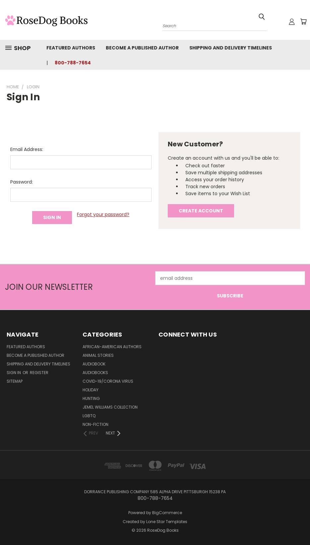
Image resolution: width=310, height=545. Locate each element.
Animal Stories (98, 355)
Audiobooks (95, 372)
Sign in (14, 372)
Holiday (90, 390)
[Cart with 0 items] (303, 21)
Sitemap (15, 381)
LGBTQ (89, 416)
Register (39, 372)
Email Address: (26, 149)
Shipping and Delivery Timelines (230, 47)
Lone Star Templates (166, 521)
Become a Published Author (142, 47)
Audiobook (94, 364)
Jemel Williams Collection (110, 407)
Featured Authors (70, 47)
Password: (21, 182)
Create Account (201, 210)
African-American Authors (112, 347)
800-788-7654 (73, 62)
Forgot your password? (103, 214)
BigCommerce (167, 512)
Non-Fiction (95, 424)
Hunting (91, 398)
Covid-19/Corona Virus (108, 381)
